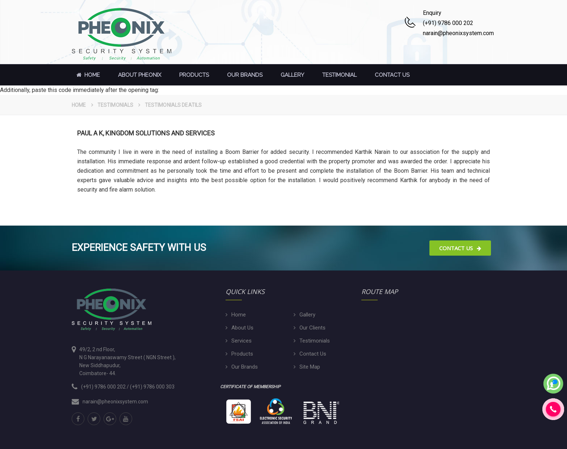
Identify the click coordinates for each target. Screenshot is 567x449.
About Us (242, 327)
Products (194, 75)
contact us (392, 75)
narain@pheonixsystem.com (115, 401)
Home (87, 75)
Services (241, 340)
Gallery (292, 75)
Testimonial (339, 75)
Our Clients (312, 327)
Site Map (309, 367)
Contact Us (460, 248)
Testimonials (115, 105)
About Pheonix (139, 75)
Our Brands (244, 75)
